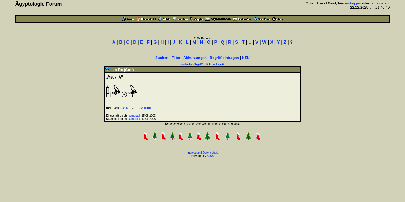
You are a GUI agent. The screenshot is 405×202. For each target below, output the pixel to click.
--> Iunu (144, 108)
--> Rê (125, 108)
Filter (176, 58)
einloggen (353, 3)
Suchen (161, 58)
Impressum (193, 152)
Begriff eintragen (224, 58)
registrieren (379, 3)
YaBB (210, 155)
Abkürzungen (195, 58)
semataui (134, 115)
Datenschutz (211, 152)
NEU (246, 58)
